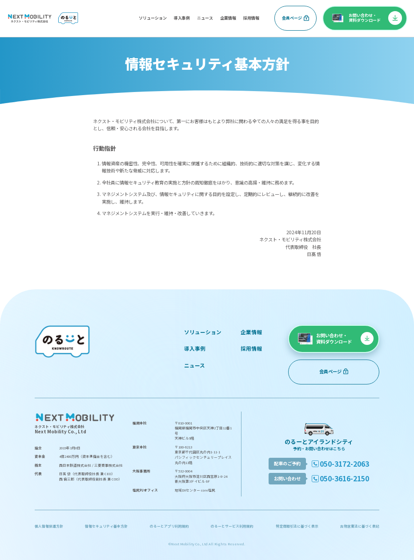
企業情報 (228, 18)
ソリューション (153, 18)
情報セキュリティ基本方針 (106, 526)
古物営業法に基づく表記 (359, 526)
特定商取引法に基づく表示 (297, 526)
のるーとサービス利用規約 (232, 526)
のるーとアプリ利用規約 (169, 526)
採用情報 (251, 18)
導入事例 (182, 18)
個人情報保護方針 (49, 526)
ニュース (205, 18)
